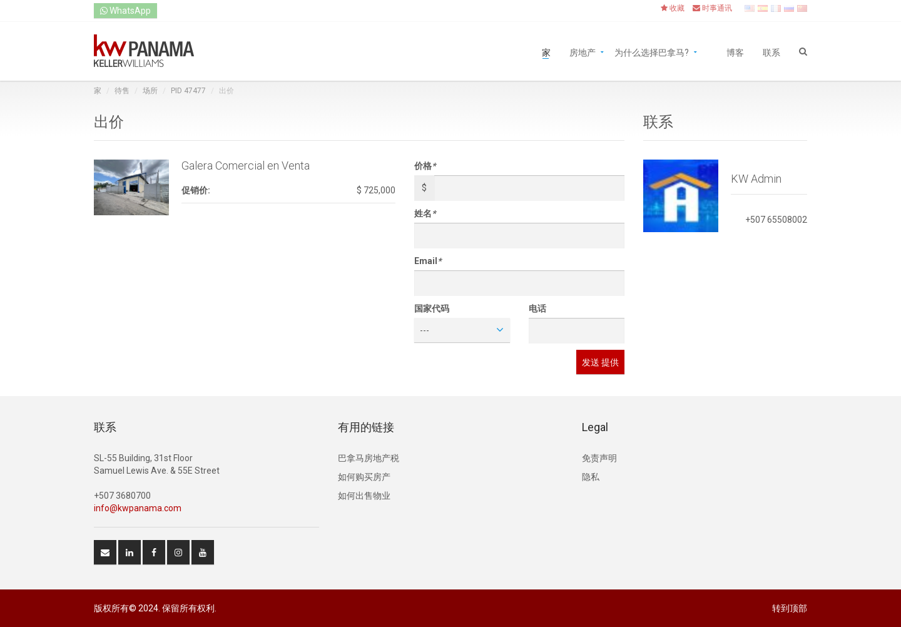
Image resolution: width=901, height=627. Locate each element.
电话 (537, 308)
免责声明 (599, 458)
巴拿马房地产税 (368, 458)
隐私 (590, 477)
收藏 (673, 8)
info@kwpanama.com (137, 508)
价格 (424, 166)
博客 (735, 52)
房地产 (582, 52)
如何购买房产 (364, 477)
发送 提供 (600, 362)
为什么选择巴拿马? (651, 52)
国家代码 (431, 308)
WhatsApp (125, 11)
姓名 (424, 213)
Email (427, 261)
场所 (150, 90)
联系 (771, 52)
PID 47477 (188, 90)
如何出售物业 (364, 496)
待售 (122, 90)
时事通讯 (712, 8)
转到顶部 (789, 608)
